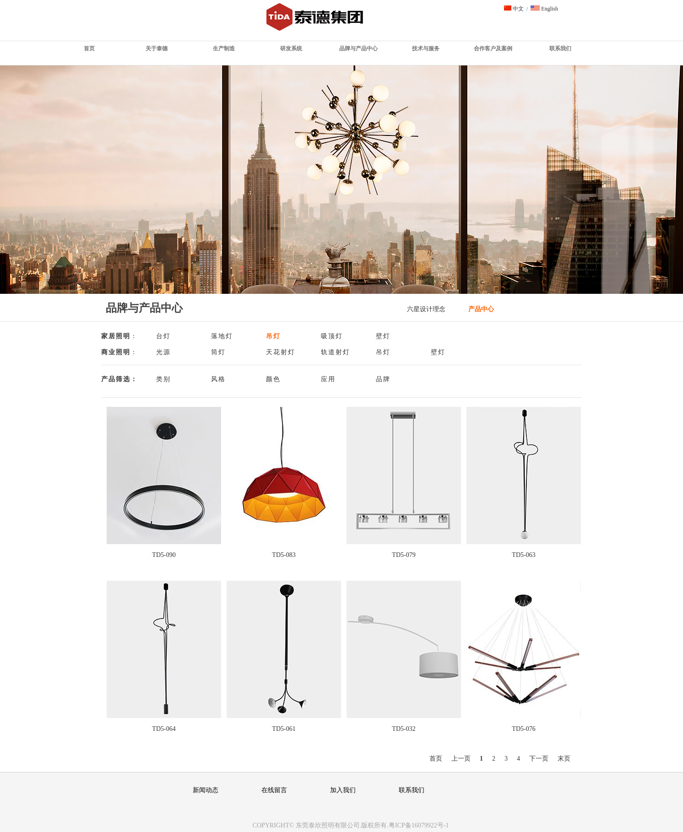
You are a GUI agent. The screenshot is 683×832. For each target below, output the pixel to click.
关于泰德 (157, 48)
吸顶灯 (332, 336)
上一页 (461, 758)
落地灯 (222, 336)
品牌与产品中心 (358, 48)
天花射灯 (280, 352)
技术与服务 (425, 48)
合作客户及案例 (493, 48)
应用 (328, 379)
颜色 (273, 379)
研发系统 (291, 48)
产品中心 (481, 309)
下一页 (538, 758)
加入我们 (343, 790)
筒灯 (218, 352)
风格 (218, 379)
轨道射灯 (335, 352)
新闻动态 (205, 790)
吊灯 (273, 336)
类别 (163, 379)
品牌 (383, 379)
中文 (514, 8)
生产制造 (224, 48)
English (544, 8)
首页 (89, 48)
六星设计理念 (426, 309)
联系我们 (560, 48)
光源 (163, 352)
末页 (564, 758)
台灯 (163, 336)
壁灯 (383, 336)
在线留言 (274, 790)
